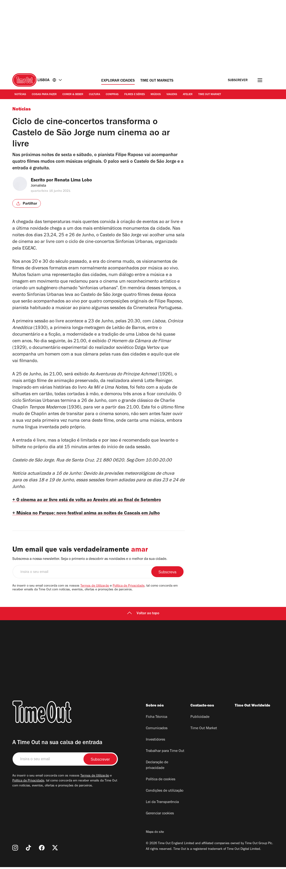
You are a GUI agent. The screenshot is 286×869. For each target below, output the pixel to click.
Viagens (171, 94)
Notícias (20, 94)
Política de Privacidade (128, 588)
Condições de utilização (164, 793)
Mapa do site (155, 834)
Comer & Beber (72, 94)
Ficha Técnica (156, 719)
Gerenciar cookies (160, 815)
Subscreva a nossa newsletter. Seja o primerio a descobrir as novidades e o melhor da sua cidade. (89, 561)
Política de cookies (160, 781)
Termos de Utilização (94, 588)
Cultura (94, 94)
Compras (112, 94)
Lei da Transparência (162, 804)
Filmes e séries (134, 94)
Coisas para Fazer (44, 94)
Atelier (188, 94)
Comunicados (156, 730)
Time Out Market (209, 94)
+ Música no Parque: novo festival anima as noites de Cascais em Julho (93, 514)
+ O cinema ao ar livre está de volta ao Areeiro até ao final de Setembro (92, 500)
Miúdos (156, 94)
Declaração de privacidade (157, 767)
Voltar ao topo (143, 615)
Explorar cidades (118, 81)
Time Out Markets (156, 81)
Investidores (155, 742)
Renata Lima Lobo (77, 180)
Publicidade (199, 719)
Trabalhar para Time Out (165, 753)
